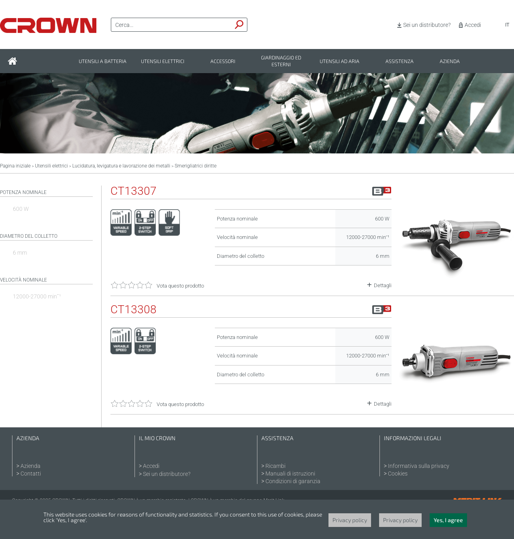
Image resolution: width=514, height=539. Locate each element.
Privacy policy (349, 520)
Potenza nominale (23, 192)
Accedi (473, 25)
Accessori (222, 61)
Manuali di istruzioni (290, 473)
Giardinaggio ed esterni (281, 61)
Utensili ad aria (339, 61)
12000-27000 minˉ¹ (37, 296)
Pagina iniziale (15, 166)
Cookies (398, 473)
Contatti (30, 473)
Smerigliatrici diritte (195, 166)
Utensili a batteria (102, 61)
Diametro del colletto (28, 236)
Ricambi (275, 466)
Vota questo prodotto (180, 286)
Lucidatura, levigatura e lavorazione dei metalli (121, 166)
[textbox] (171, 25)
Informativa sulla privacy (418, 466)
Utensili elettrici (162, 61)
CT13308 (133, 309)
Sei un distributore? (427, 25)
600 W (21, 209)
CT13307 (133, 191)
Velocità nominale (23, 280)
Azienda (450, 61)
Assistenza (400, 61)
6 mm (20, 252)
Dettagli (383, 285)
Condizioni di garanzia (292, 481)
